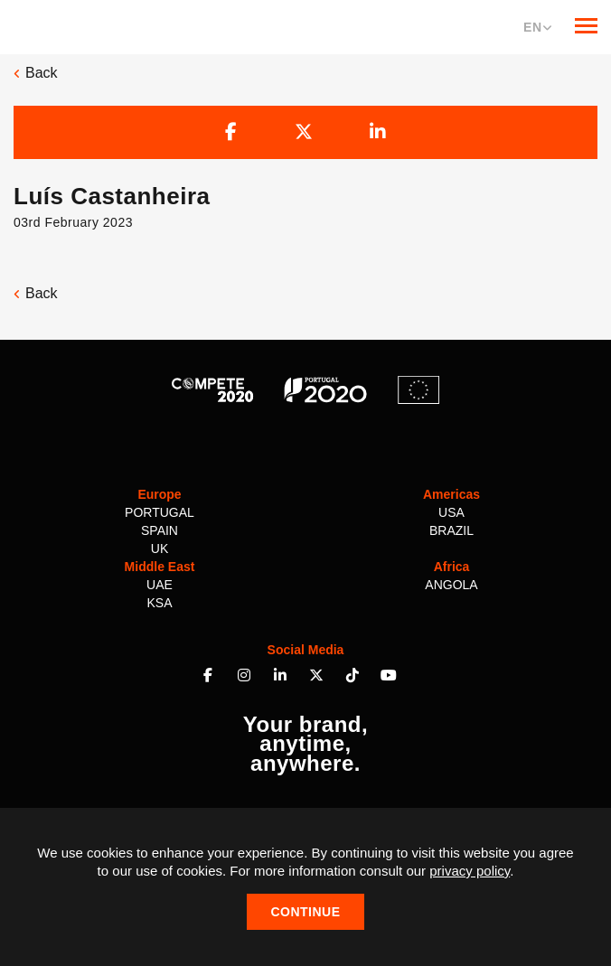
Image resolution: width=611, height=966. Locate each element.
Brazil (451, 530)
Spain (159, 530)
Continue (305, 912)
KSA (159, 603)
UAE (159, 584)
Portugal (159, 512)
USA (451, 512)
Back (36, 72)
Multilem (74, 25)
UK (159, 548)
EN (537, 27)
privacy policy (469, 870)
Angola (451, 584)
